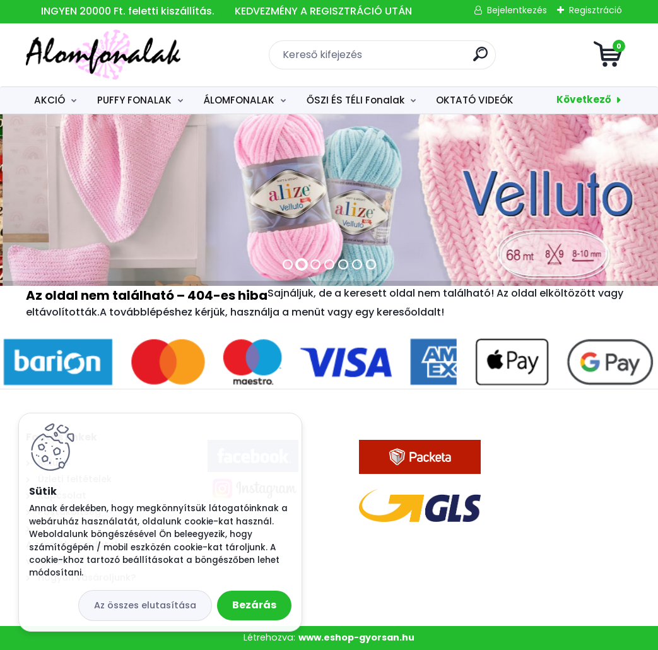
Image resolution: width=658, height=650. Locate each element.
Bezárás (254, 605)
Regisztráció (595, 10)
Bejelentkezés (517, 10)
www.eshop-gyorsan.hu (356, 637)
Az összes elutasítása (145, 605)
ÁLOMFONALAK (238, 100)
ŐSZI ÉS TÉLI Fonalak (355, 100)
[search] (480, 59)
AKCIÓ (49, 100)
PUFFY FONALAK (134, 100)
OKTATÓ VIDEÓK (475, 100)
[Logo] (103, 54)
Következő (583, 99)
